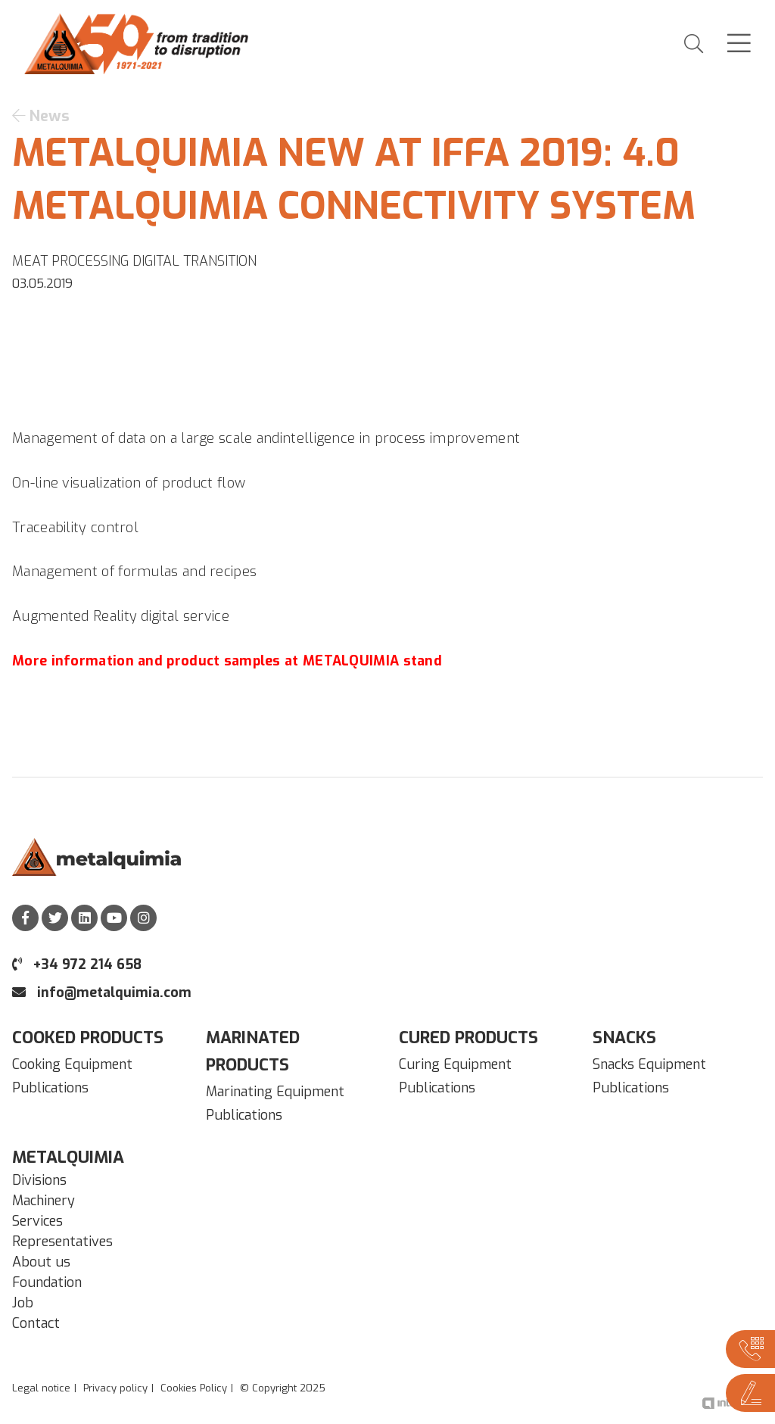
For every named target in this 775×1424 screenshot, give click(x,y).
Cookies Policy (193, 1388)
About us (41, 1262)
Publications (50, 1088)
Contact (36, 1323)
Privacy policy (115, 1388)
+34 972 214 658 (77, 964)
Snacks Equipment (649, 1064)
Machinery (43, 1201)
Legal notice (41, 1388)
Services (37, 1221)
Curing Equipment (455, 1064)
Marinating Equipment (275, 1092)
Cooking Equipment (72, 1064)
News (41, 116)
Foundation (47, 1282)
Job (22, 1303)
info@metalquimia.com (101, 992)
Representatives (62, 1241)
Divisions (39, 1180)
